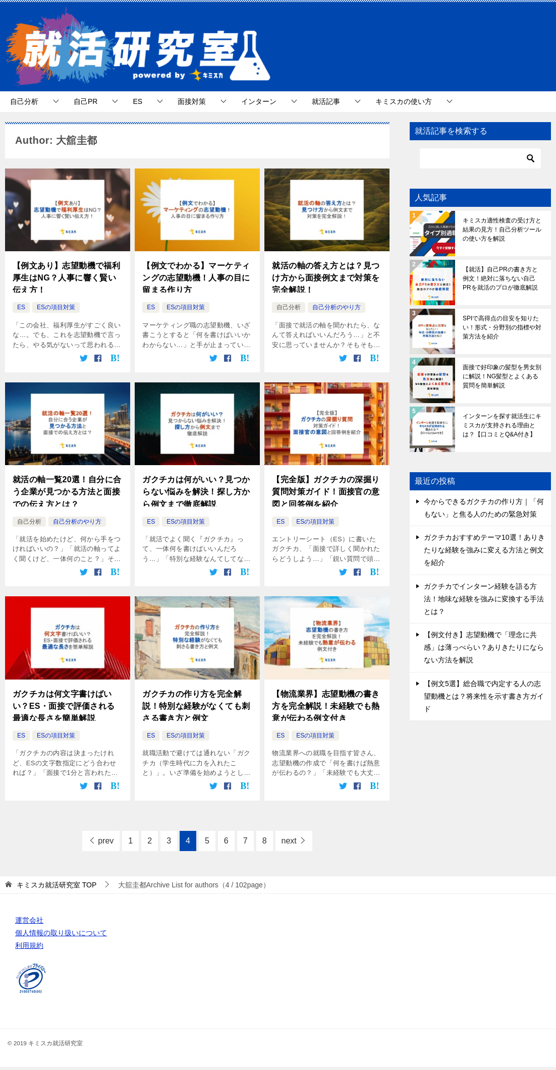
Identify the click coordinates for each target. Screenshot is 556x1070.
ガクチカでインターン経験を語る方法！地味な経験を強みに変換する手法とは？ (484, 598)
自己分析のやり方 (336, 307)
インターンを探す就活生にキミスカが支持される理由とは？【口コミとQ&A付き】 (502, 425)
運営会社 (29, 920)
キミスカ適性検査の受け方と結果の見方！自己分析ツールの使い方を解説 (502, 229)
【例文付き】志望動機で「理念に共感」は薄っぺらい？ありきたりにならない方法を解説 (484, 647)
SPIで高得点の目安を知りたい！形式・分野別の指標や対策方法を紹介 (502, 327)
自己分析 (24, 101)
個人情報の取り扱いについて (61, 932)
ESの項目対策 (56, 307)
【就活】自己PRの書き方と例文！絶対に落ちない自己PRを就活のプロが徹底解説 (500, 278)
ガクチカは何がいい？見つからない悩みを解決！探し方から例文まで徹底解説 (196, 490)
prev (106, 840)
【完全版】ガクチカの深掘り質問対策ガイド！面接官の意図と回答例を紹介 (325, 490)
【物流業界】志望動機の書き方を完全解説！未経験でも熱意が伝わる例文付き (325, 704)
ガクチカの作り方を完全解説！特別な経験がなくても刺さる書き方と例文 (196, 704)
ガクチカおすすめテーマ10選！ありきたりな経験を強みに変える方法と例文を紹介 (484, 550)
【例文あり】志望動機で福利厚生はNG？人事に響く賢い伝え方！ (66, 276)
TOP (56, 884)
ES (137, 101)
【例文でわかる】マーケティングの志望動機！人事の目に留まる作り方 (196, 276)
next (289, 840)
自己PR (85, 101)
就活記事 (326, 101)
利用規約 (29, 945)
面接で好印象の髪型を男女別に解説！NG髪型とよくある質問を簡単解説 (502, 376)
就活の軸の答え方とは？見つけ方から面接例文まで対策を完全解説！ (325, 276)
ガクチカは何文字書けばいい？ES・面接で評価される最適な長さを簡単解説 (64, 704)
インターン (258, 101)
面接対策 (192, 101)
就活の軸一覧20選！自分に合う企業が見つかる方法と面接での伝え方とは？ (67, 490)
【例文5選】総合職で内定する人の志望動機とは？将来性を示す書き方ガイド (484, 696)
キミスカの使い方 (403, 101)
